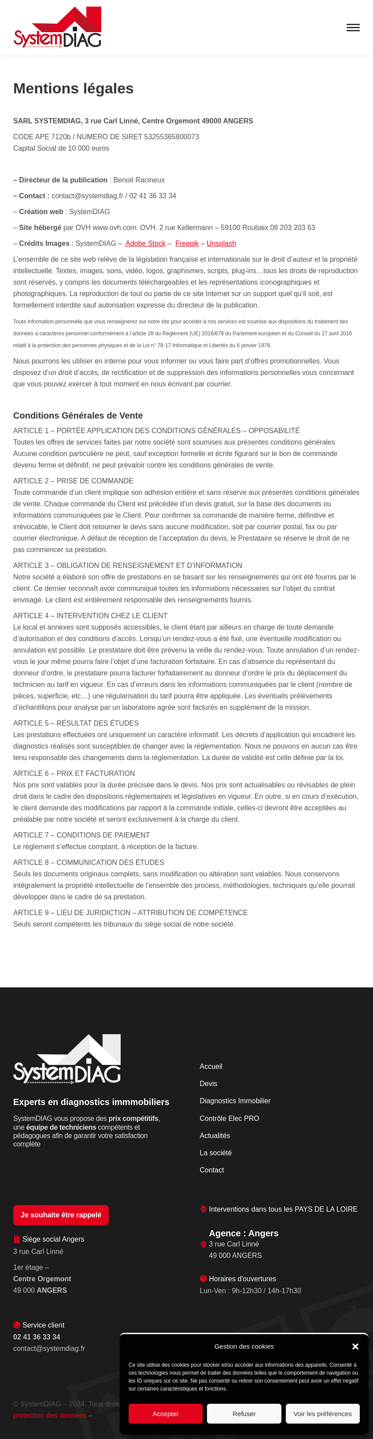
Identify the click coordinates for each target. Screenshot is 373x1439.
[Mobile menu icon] (353, 27)
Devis (209, 1083)
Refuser (244, 1413)
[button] (355, 1346)
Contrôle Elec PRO (229, 1118)
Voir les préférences (323, 1413)
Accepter (166, 1413)
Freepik (187, 243)
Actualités (215, 1135)
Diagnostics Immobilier (235, 1101)
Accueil (211, 1066)
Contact (212, 1170)
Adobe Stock (146, 243)
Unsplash (221, 243)
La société (216, 1153)
